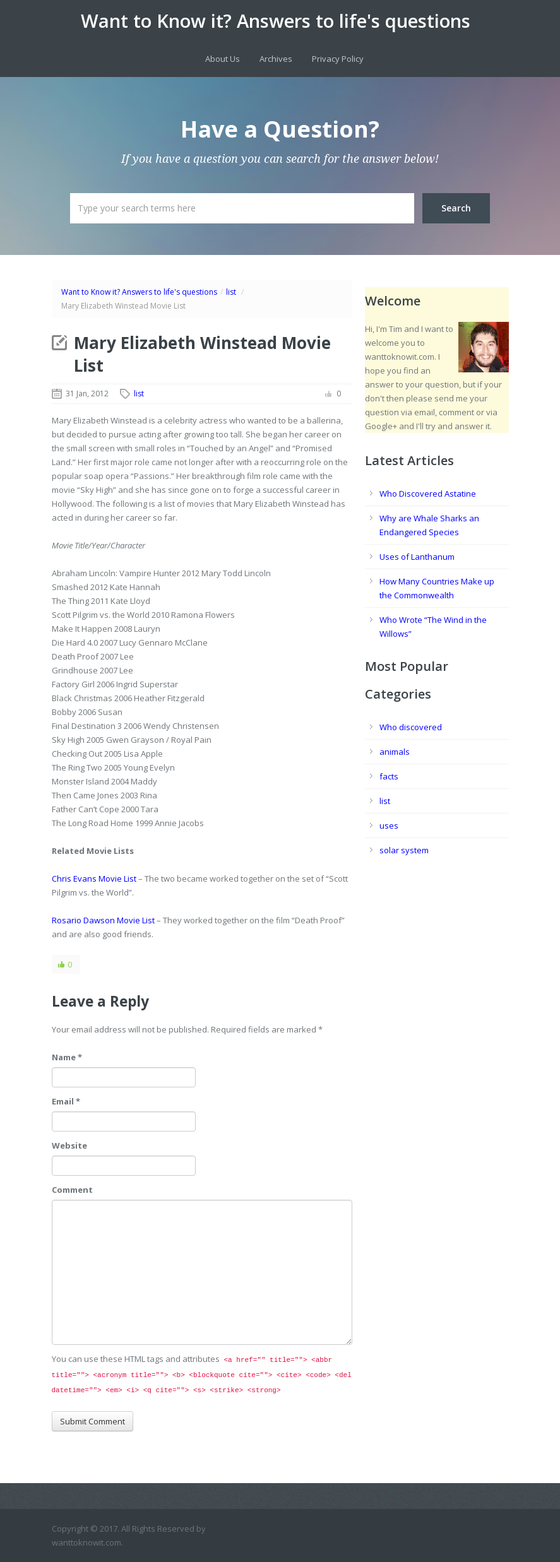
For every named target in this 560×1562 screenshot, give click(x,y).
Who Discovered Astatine (427, 493)
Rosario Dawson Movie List (103, 920)
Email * (66, 1101)
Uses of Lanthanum (417, 556)
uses (388, 825)
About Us (222, 58)
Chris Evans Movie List (94, 878)
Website (69, 1145)
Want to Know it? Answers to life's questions (275, 20)
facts (388, 776)
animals (394, 751)
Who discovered (410, 727)
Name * (67, 1057)
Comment (72, 1189)
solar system (404, 850)
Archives (275, 58)
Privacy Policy (338, 58)
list (231, 292)
